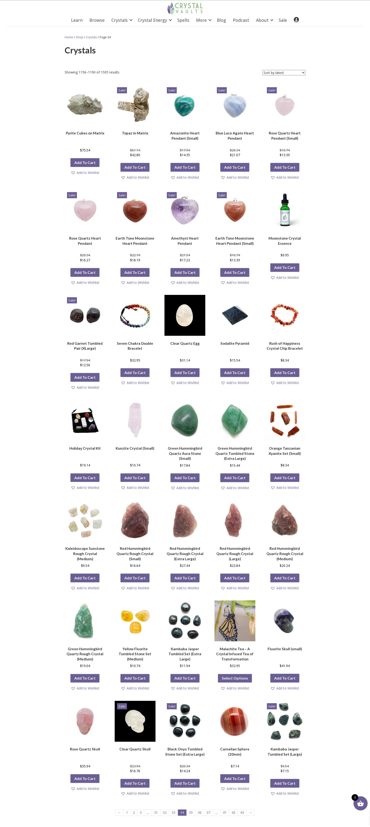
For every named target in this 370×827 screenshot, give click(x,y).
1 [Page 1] (127, 812)
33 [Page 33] (173, 812)
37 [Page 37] (208, 812)
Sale (283, 20)
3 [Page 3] (141, 812)
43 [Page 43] (242, 812)
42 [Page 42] (233, 812)
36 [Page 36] (200, 812)
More (201, 20)
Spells (183, 20)
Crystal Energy (152, 20)
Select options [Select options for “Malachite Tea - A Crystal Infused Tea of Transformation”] (235, 678)
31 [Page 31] (156, 812)
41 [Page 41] (225, 812)
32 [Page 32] (165, 812)
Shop (79, 37)
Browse (97, 20)
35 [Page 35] (191, 812)
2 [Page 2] (134, 812)
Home (69, 37)
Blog (221, 20)
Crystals (119, 20)
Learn (77, 20)
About (262, 20)
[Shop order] (283, 72)
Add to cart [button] (85, 162)
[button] (131, 20)
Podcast (241, 20)
